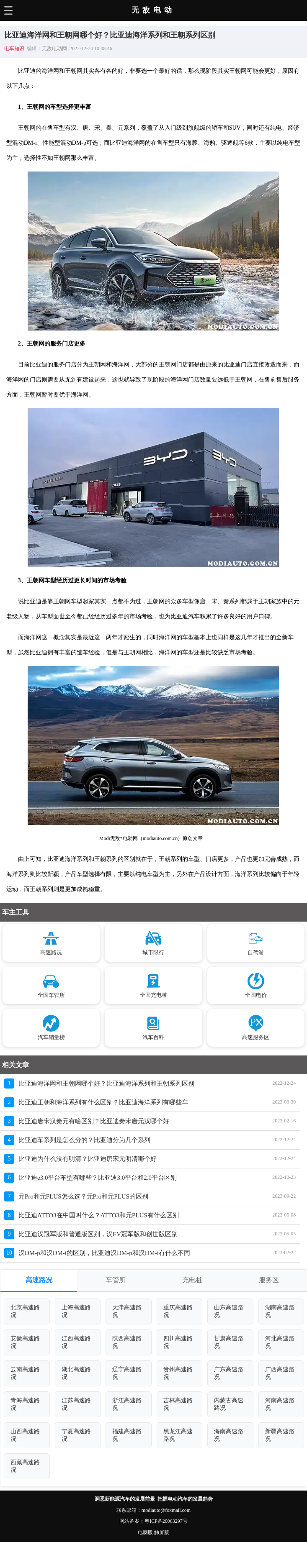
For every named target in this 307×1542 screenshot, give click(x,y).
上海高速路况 (76, 1311)
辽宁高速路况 (127, 1373)
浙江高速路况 (127, 1404)
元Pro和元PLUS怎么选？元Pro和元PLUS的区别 (83, 1196)
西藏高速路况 (25, 1466)
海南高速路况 (228, 1435)
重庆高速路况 (178, 1311)
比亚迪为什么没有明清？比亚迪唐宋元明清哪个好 (87, 1158)
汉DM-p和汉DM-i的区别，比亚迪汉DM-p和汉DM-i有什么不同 (104, 1253)
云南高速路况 (25, 1373)
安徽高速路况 (25, 1342)
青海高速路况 (25, 1404)
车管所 (116, 1279)
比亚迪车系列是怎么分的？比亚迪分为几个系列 (84, 1140)
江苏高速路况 (76, 1404)
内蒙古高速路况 (228, 1404)
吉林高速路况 (178, 1404)
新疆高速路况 (279, 1435)
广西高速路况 (279, 1373)
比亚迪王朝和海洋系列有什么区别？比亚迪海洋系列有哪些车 (103, 1102)
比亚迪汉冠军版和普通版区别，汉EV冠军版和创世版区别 (98, 1234)
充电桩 (192, 1279)
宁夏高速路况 (76, 1435)
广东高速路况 (228, 1373)
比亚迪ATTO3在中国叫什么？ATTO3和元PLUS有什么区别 (98, 1215)
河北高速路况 (279, 1342)
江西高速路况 (76, 1342)
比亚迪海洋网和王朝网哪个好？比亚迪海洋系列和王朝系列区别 (106, 1083)
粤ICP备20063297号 (166, 1521)
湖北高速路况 (76, 1373)
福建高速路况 (127, 1435)
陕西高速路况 (127, 1342)
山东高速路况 (228, 1311)
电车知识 (14, 48)
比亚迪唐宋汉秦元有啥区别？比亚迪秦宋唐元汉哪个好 (93, 1121)
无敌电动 (153, 10)
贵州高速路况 (178, 1373)
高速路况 (39, 1279)
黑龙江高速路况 (178, 1435)
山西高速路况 (25, 1435)
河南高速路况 (279, 1404)
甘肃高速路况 (228, 1342)
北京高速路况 (25, 1311)
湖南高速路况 (279, 1311)
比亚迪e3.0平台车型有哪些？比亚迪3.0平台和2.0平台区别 (97, 1177)
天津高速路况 (127, 1311)
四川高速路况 (178, 1342)
